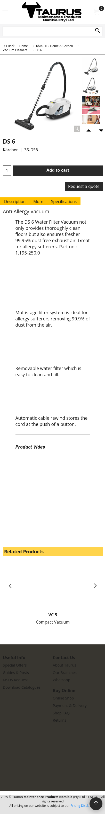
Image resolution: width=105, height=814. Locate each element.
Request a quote (84, 186)
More (38, 201)
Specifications (64, 201)
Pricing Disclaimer (83, 805)
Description (15, 201)
